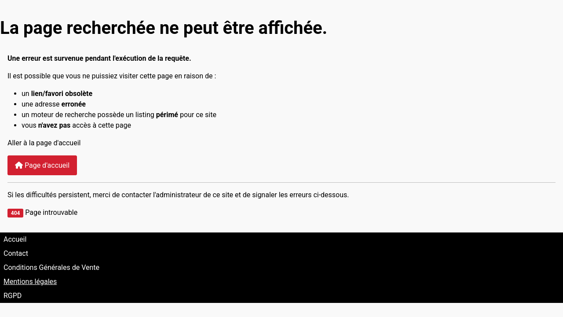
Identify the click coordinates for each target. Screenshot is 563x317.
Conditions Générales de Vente (51, 267)
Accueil (15, 239)
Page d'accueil (42, 165)
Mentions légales (30, 281)
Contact (16, 253)
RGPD (13, 295)
